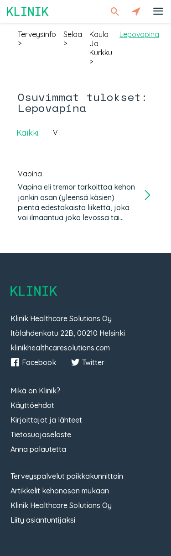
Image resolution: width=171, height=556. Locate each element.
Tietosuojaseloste (40, 434)
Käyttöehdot (32, 405)
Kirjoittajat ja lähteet (46, 419)
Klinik (28, 11)
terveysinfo (37, 34)
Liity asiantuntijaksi (42, 519)
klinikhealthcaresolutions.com (60, 347)
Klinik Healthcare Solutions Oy (61, 505)
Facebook (33, 362)
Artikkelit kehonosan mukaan (59, 490)
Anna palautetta (38, 449)
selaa (72, 34)
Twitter (87, 362)
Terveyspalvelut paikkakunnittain (66, 476)
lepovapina (139, 34)
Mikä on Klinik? (35, 390)
